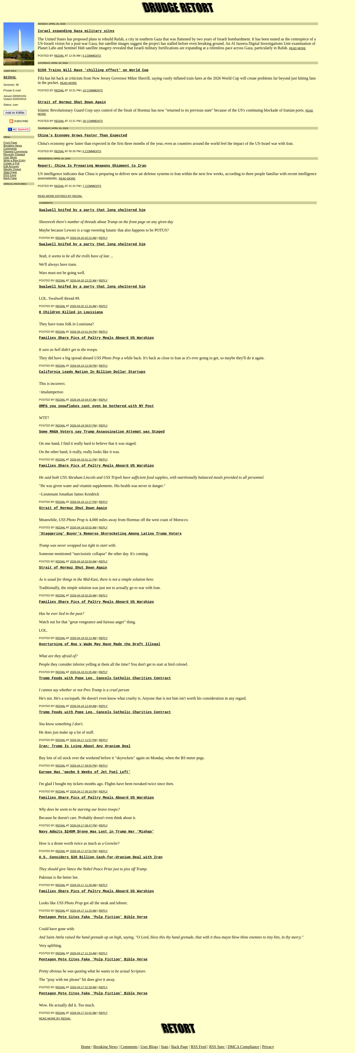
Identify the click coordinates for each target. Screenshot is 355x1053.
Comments (10, 148)
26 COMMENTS (93, 120)
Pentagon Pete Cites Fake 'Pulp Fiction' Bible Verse (93, 917)
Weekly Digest (12, 169)
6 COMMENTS (92, 151)
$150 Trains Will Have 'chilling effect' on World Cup (93, 70)
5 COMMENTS (92, 55)
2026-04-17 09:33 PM (83, 791)
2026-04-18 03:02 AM (83, 527)
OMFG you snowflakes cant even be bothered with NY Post (96, 406)
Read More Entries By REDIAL (60, 196)
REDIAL (10, 77)
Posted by (47, 237)
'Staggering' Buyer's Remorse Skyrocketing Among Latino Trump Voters (110, 534)
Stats (164, 1047)
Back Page (10, 178)
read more (297, 48)
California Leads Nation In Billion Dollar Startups (92, 372)
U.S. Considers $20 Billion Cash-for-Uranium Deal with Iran (100, 857)
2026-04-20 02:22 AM (83, 237)
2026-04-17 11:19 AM (83, 953)
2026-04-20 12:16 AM (83, 306)
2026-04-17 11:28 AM (83, 885)
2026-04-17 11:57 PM (83, 740)
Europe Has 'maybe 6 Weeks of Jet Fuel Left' (84, 772)
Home (85, 1047)
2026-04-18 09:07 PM (83, 425)
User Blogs (10, 157)
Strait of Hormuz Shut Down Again (72, 102)
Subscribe (21, 121)
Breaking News (12, 145)
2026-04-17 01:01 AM (83, 1012)
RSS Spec (217, 1047)
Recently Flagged (14, 154)
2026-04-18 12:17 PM (83, 501)
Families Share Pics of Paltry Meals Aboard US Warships (96, 338)
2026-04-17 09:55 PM (83, 765)
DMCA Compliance (243, 1047)
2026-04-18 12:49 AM (83, 706)
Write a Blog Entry (14, 160)
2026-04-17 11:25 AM (83, 910)
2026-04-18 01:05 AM (83, 672)
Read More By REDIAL (55, 1018)
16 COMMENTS (93, 90)
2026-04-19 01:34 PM (83, 331)
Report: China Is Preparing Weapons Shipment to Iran (92, 166)
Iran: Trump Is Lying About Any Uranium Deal (84, 746)
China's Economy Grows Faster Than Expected (82, 135)
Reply (103, 237)
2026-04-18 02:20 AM (83, 595)
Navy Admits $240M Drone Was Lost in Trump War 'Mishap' (96, 832)
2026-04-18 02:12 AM (83, 638)
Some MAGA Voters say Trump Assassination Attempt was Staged (102, 432)
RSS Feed (9, 175)
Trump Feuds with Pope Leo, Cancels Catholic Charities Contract (105, 678)
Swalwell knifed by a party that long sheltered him (92, 210)
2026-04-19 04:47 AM (83, 399)
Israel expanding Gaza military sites (76, 31)
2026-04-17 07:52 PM (83, 851)
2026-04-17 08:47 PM (83, 825)
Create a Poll (11, 163)
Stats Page (10, 172)
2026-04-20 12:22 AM (83, 280)
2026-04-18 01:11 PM (83, 459)
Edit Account (11, 166)
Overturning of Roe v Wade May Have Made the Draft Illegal (99, 644)
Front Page (10, 142)
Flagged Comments (15, 151)
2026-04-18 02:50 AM (83, 561)
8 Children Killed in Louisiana (71, 312)
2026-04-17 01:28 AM (83, 987)
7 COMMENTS (92, 185)
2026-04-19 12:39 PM (83, 365)
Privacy (268, 1047)
